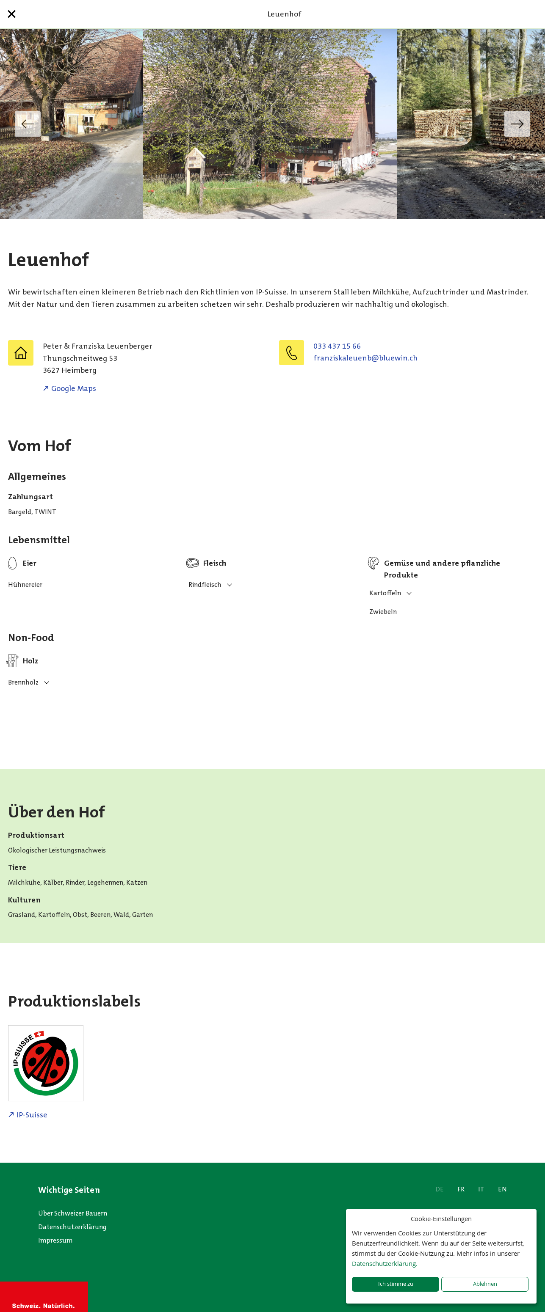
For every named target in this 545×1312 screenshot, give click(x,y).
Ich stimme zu (395, 1283)
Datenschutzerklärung (72, 1226)
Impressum (55, 1240)
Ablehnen (485, 1283)
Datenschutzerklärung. (385, 1263)
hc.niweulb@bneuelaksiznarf (365, 358)
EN (502, 1189)
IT (481, 1189)
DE (439, 1189)
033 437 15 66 (337, 346)
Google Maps (73, 388)
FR (461, 1189)
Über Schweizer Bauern (72, 1213)
